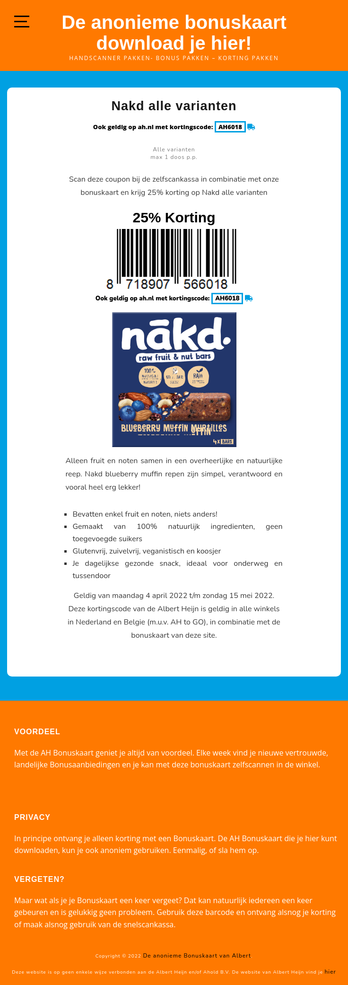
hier (330, 972)
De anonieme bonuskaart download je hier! (174, 32)
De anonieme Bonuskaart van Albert (197, 955)
